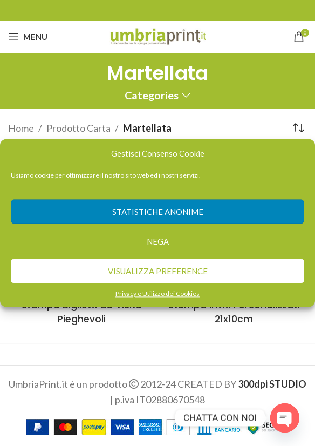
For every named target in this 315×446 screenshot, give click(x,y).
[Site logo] (157, 36)
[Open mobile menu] (28, 37)
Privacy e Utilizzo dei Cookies (157, 293)
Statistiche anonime (157, 212)
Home (21, 128)
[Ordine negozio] (299, 128)
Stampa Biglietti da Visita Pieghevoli (81, 311)
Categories (152, 95)
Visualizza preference (158, 271)
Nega (158, 241)
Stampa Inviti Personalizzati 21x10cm (233, 311)
